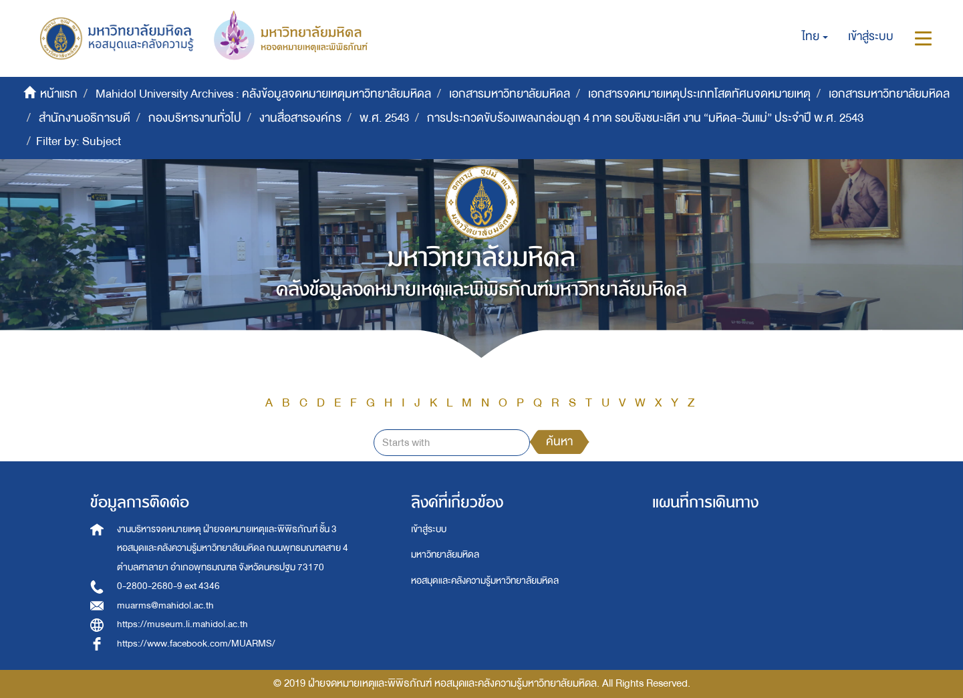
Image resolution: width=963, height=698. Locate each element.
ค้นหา (559, 441)
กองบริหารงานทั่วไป (194, 118)
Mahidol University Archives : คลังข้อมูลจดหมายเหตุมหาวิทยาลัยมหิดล (263, 94)
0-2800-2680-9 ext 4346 (168, 586)
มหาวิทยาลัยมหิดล (445, 554)
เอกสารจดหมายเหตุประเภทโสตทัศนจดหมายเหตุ (699, 94)
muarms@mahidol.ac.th (165, 605)
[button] (815, 37)
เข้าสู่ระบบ (428, 529)
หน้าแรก (59, 94)
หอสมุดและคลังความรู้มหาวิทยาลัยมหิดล (485, 580)
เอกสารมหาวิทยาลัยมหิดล (509, 94)
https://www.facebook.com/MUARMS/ (196, 643)
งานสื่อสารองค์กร (300, 118)
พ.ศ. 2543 (384, 118)
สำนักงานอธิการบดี (84, 118)
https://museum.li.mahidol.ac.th (182, 624)
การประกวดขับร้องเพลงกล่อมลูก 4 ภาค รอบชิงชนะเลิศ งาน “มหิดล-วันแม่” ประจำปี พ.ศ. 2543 (645, 118)
